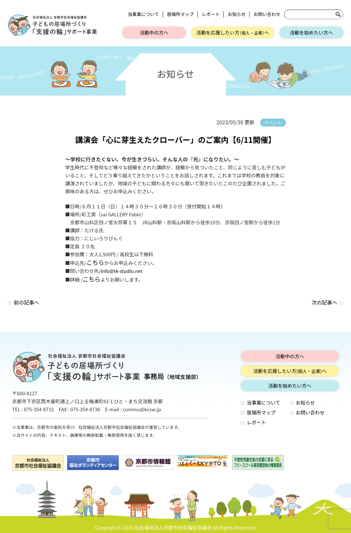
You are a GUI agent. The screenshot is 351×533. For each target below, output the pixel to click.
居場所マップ (180, 14)
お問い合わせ (267, 14)
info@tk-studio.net (121, 270)
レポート (211, 14)
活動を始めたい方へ (311, 32)
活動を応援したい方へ (232, 32)
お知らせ (237, 14)
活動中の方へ (154, 32)
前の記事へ (26, 302)
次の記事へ (324, 302)
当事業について (143, 14)
